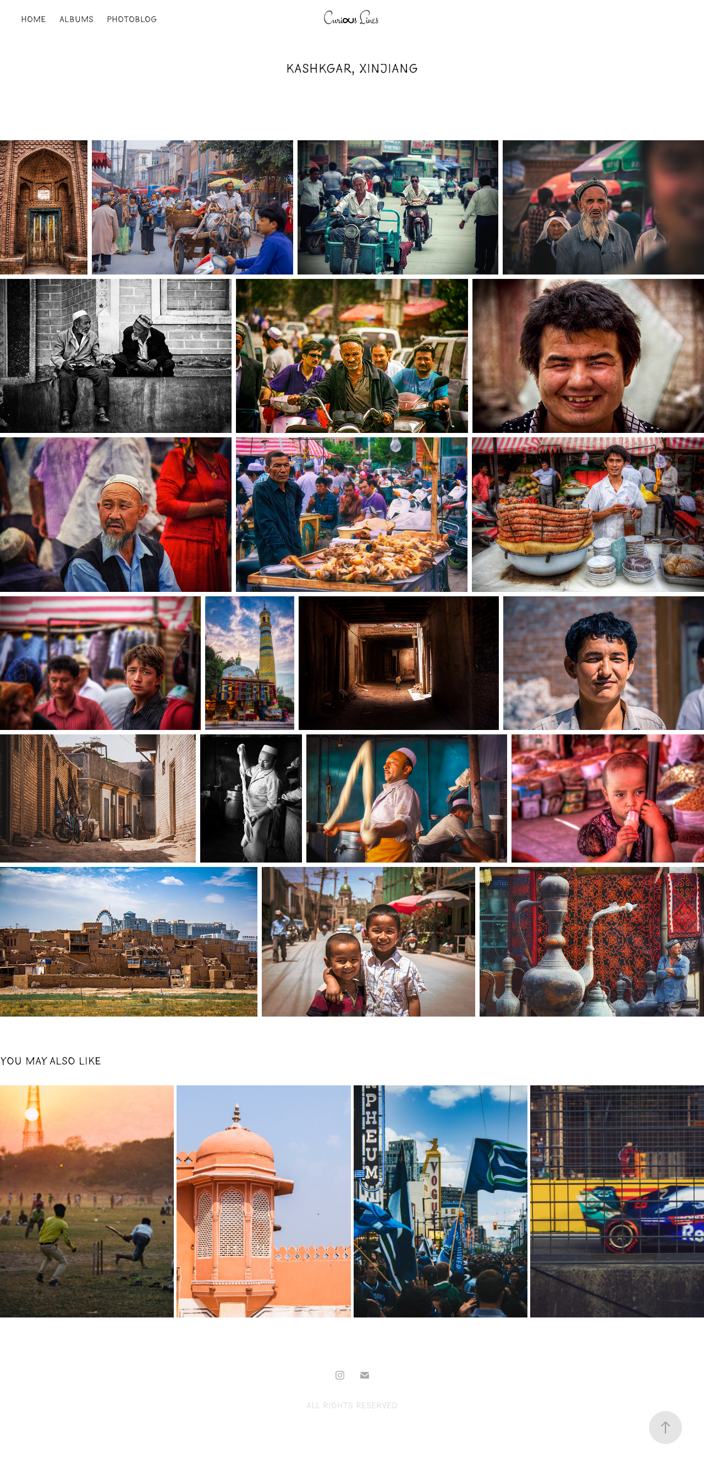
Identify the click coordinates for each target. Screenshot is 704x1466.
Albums (76, 19)
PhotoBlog (132, 19)
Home (33, 19)
